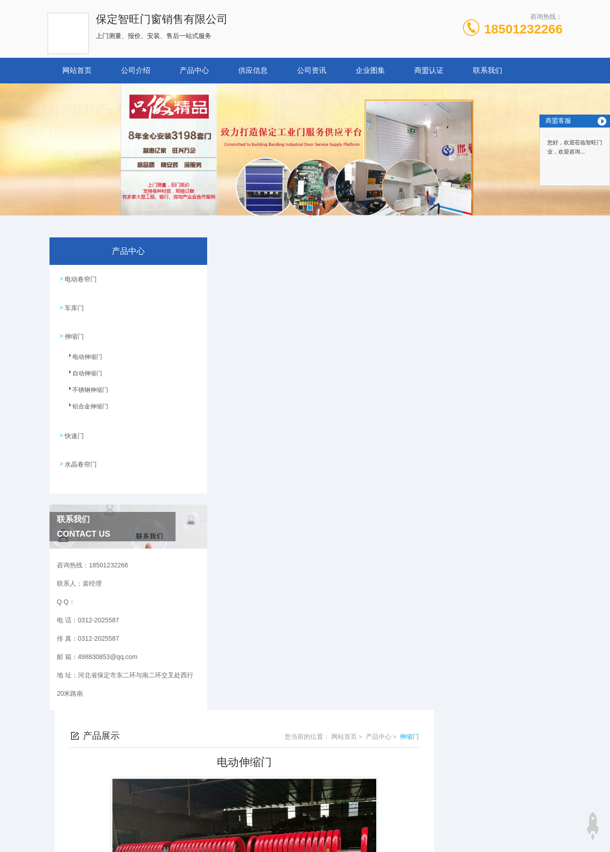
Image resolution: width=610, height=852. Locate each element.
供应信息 (253, 70)
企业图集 (370, 70)
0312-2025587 (229, 773)
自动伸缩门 (82, 370)
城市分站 (55, 827)
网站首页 (77, 70)
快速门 (73, 426)
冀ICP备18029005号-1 (369, 788)
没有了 (241, 693)
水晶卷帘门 (80, 452)
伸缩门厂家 (247, 709)
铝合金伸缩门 (84, 403)
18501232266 (523, 29)
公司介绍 (135, 70)
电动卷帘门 (80, 277)
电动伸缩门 (82, 354)
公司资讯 (311, 70)
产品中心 (194, 70)
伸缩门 (73, 330)
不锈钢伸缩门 (84, 387)
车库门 (73, 304)
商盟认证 (429, 70)
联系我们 (487, 70)
